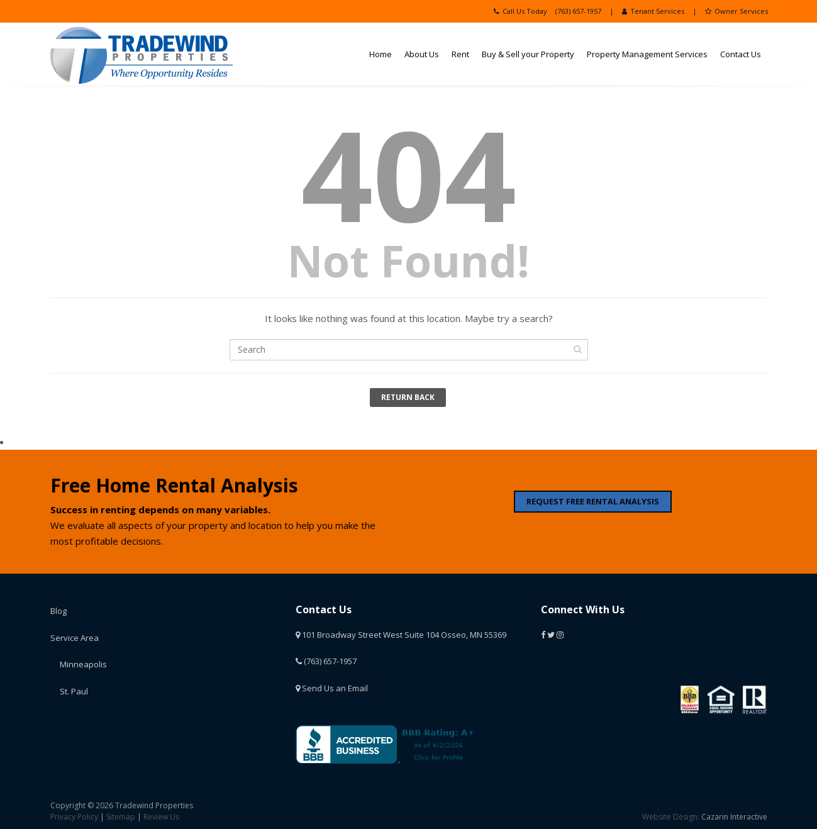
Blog (58, 610)
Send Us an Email (332, 688)
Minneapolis (83, 664)
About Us (421, 54)
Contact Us (740, 54)
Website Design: (670, 816)
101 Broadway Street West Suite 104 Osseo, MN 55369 (401, 634)
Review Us (161, 816)
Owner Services (736, 11)
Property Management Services (647, 54)
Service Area (74, 637)
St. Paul (74, 691)
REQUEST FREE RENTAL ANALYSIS (592, 501)
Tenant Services (653, 11)
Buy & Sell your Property (528, 54)
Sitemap (120, 816)
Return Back (408, 397)
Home (380, 54)
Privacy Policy (74, 816)
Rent (460, 54)
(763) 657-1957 (578, 11)
